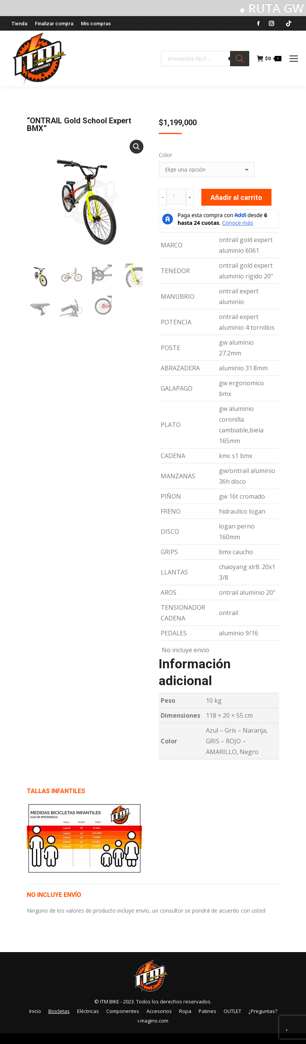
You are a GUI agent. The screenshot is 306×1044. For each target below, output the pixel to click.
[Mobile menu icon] (293, 58)
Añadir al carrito (236, 197)
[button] (136, 147)
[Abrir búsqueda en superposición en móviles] (205, 58)
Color (165, 155)
